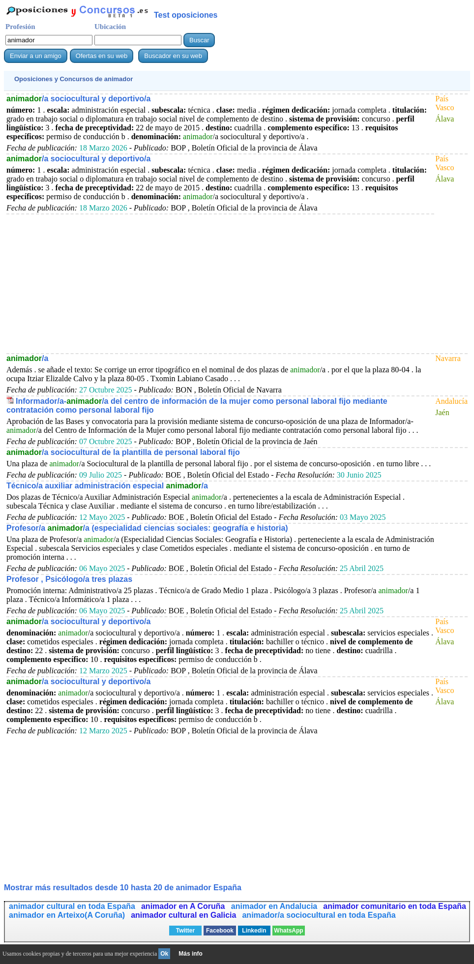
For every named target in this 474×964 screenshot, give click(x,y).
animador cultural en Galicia (183, 915)
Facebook (220, 930)
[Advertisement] (220, 283)
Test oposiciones (186, 15)
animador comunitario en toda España (394, 906)
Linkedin (254, 930)
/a (27, 358)
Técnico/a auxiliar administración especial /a (107, 486)
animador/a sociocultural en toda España (318, 915)
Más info (190, 953)
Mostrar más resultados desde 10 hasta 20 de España (122, 887)
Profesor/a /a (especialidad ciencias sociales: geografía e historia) (147, 528)
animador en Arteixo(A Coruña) (67, 915)
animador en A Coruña (184, 906)
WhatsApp (288, 930)
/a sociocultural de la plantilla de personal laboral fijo (123, 452)
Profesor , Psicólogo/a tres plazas (69, 579)
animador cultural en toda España (72, 906)
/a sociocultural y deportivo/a (78, 98)
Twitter (185, 930)
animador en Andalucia (274, 906)
